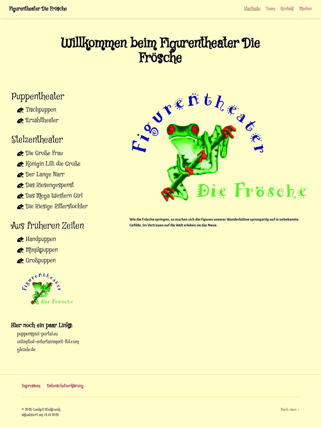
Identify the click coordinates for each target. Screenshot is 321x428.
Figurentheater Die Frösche (40, 9)
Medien (305, 9)
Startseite (252, 9)
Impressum (31, 386)
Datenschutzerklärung (66, 386)
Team (270, 9)
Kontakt (287, 9)
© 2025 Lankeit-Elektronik (41, 410)
